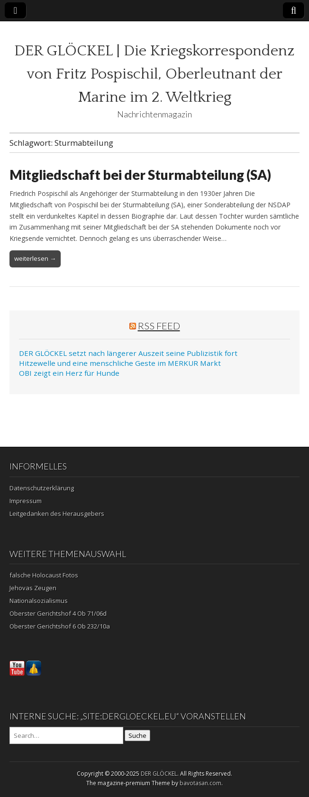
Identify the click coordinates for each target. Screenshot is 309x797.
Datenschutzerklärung (41, 488)
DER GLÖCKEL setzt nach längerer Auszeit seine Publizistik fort (128, 353)
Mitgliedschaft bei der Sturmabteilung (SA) (140, 175)
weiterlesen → (35, 258)
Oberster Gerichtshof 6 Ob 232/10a (59, 626)
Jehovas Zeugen (32, 588)
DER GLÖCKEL (159, 774)
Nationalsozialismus (38, 600)
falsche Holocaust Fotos (43, 575)
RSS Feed (159, 325)
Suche (137, 735)
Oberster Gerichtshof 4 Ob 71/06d (58, 613)
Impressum (25, 500)
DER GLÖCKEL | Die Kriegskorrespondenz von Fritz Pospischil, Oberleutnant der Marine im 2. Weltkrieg (154, 74)
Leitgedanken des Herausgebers (56, 513)
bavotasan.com (200, 783)
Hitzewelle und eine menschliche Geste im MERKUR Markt (120, 363)
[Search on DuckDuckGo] (66, 735)
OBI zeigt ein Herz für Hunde (69, 373)
